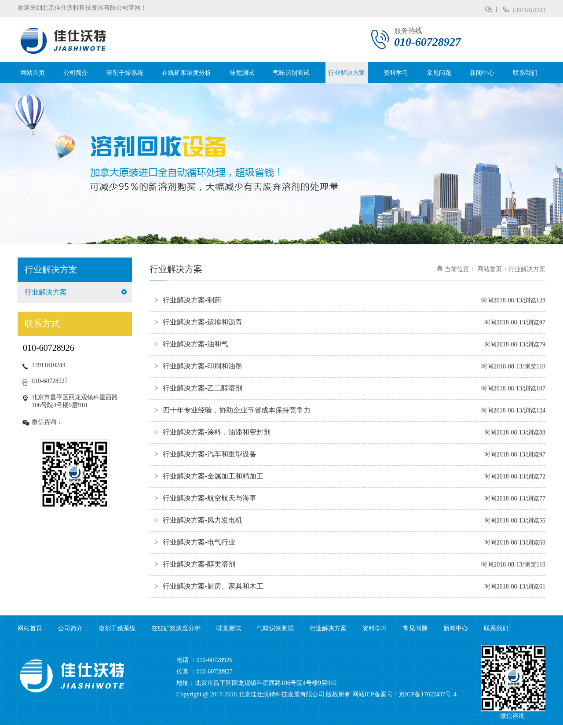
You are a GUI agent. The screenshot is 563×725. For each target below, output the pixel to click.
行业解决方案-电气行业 (199, 542)
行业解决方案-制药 (192, 300)
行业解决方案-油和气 (195, 344)
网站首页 (32, 73)
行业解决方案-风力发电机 (202, 520)
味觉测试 (242, 73)
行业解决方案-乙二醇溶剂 (202, 388)
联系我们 (525, 73)
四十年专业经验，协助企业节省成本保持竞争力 (237, 410)
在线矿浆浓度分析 (186, 73)
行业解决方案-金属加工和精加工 (213, 476)
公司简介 (75, 73)
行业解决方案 (346, 73)
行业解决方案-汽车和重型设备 (209, 454)
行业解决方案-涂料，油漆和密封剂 (217, 432)
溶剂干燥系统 (124, 73)
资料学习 (396, 73)
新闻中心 (482, 73)
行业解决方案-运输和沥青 (202, 322)
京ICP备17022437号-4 (428, 694)
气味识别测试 (291, 73)
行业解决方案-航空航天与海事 (209, 498)
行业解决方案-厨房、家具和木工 (213, 586)
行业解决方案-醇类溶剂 (199, 564)
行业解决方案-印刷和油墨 (202, 366)
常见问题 (439, 73)
